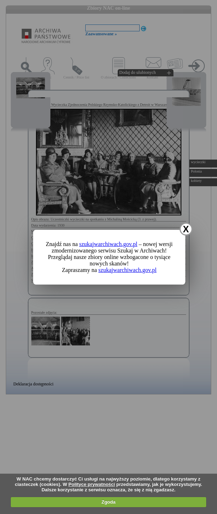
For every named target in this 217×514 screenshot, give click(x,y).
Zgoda (108, 502)
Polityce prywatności (91, 484)
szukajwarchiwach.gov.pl (108, 244)
